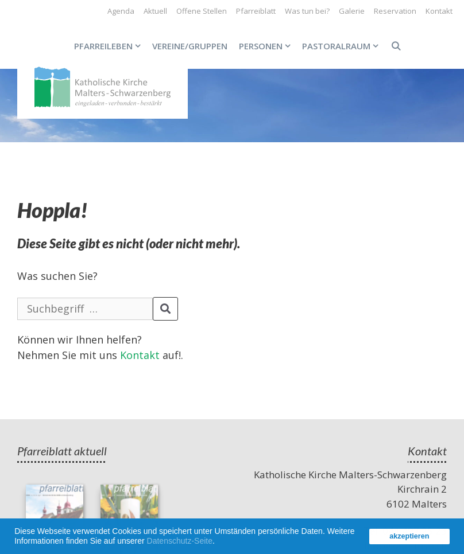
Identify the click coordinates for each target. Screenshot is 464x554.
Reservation (395, 11)
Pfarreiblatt (256, 11)
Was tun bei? (307, 11)
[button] (219, 542)
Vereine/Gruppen (189, 46)
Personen (267, 45)
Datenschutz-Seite (179, 540)
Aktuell (155, 11)
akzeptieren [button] (409, 536)
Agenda (120, 11)
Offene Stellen (201, 11)
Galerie (352, 11)
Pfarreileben (110, 45)
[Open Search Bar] (395, 45)
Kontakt (439, 11)
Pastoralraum (343, 45)
